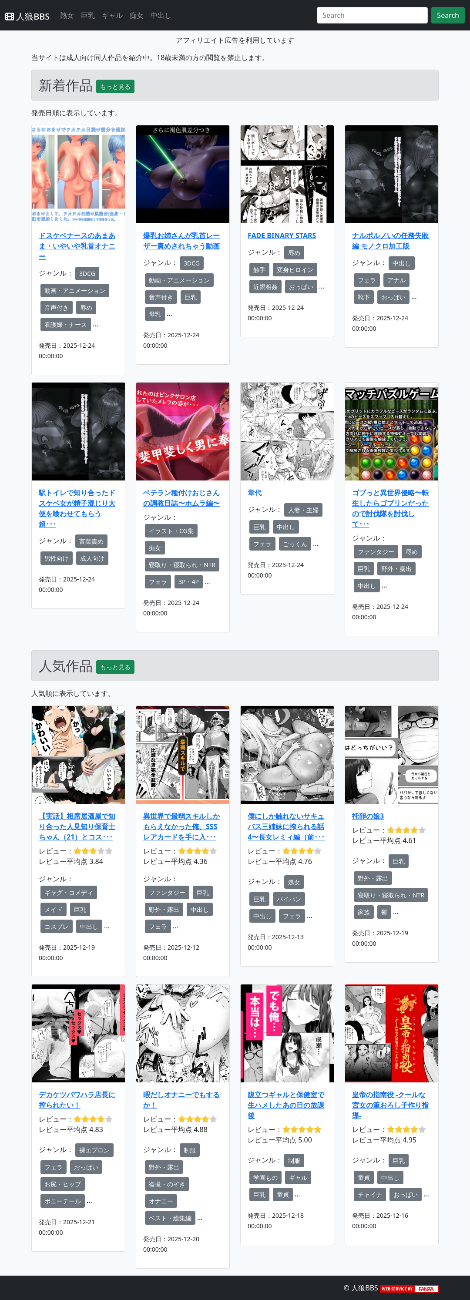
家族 (364, 912)
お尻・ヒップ (62, 1184)
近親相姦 (265, 286)
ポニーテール (62, 1201)
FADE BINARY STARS (282, 235)
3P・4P (188, 582)
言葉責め (91, 541)
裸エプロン (94, 1150)
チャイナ (370, 1194)
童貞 (283, 1194)
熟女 (67, 15)
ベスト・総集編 (170, 1218)
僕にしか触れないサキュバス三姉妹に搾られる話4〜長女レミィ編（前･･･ (286, 826)
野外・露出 (396, 568)
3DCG (87, 273)
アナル (396, 280)
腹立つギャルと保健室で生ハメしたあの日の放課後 (286, 1105)
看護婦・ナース (65, 324)
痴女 (137, 15)
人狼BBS (27, 16)
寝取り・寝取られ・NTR (182, 565)
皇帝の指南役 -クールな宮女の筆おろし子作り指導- (390, 1105)
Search (448, 15)
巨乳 (88, 15)
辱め (86, 307)
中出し (161, 15)
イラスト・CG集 (171, 531)
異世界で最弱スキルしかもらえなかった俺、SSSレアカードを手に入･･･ (181, 826)
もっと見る (115, 86)
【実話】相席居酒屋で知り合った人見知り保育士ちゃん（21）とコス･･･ (77, 826)
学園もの (265, 1177)
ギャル (112, 15)
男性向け (56, 558)
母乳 (155, 314)
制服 (190, 1150)
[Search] (372, 15)
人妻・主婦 (303, 510)
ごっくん (295, 544)
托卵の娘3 (368, 816)
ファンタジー (376, 552)
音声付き (56, 307)
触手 (259, 269)
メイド (53, 909)
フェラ (367, 280)
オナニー (161, 1201)
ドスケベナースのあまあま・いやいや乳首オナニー (77, 246)
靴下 (364, 297)
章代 (255, 492)
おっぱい (301, 286)
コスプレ (56, 926)
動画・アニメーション (74, 290)
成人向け (92, 558)
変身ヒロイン (295, 269)
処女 (294, 882)
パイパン (289, 899)
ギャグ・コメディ (68, 892)
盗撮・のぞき (167, 1184)
